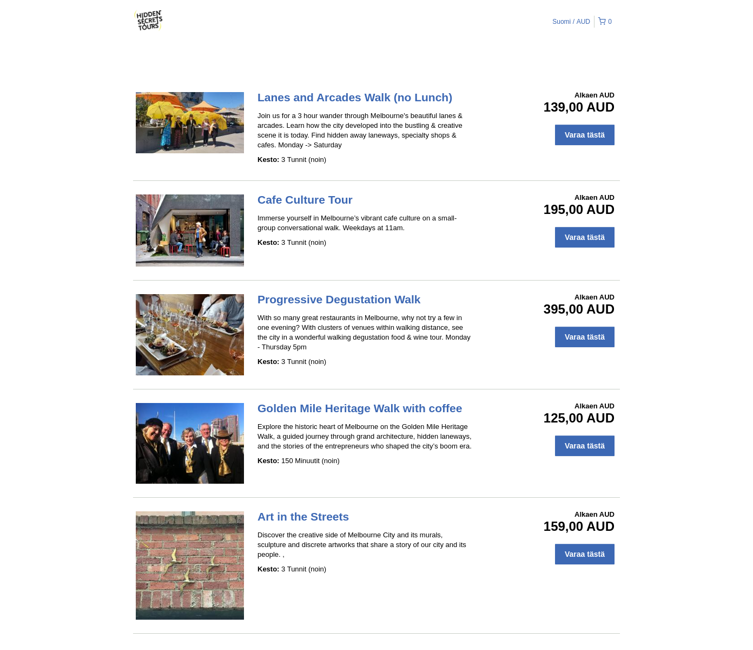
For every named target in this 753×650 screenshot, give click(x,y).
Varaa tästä (585, 135)
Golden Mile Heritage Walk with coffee (359, 408)
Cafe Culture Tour (305, 199)
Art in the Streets (303, 516)
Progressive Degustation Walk (338, 299)
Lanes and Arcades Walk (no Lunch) (354, 97)
